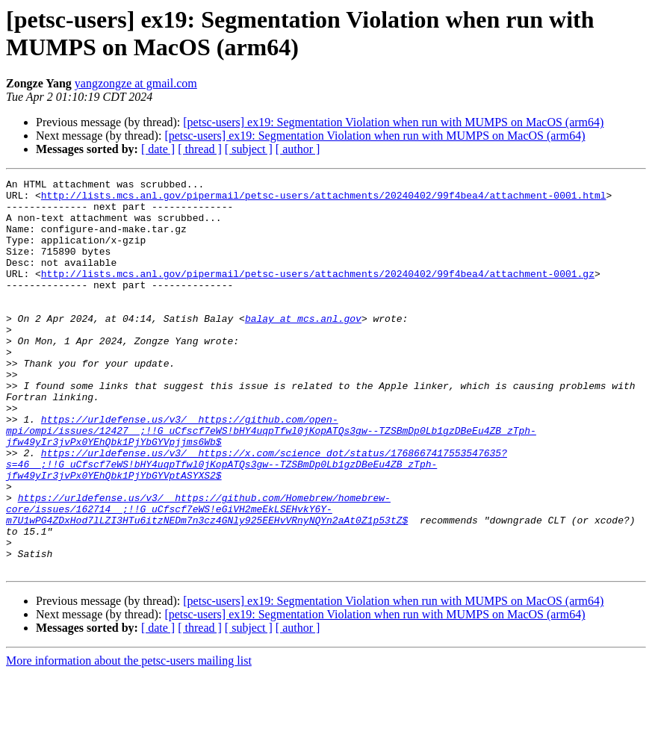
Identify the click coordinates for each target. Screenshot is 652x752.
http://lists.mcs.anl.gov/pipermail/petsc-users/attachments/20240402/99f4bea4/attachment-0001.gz (317, 293)
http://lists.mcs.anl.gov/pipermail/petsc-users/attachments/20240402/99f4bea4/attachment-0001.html (323, 199)
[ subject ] (249, 149)
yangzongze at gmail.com (136, 83)
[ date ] (158, 149)
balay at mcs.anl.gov (303, 347)
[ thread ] (200, 149)
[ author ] (298, 149)
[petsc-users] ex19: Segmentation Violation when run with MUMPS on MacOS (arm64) (393, 122)
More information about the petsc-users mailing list (129, 739)
